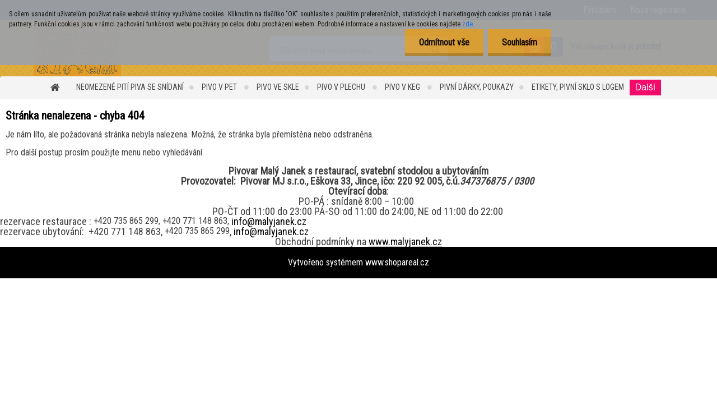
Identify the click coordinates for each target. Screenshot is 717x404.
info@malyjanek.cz (268, 221)
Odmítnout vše (444, 42)
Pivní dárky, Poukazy (477, 86)
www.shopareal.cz (397, 262)
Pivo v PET (220, 86)
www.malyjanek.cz (405, 241)
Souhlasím (519, 42)
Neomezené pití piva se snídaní (130, 86)
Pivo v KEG (403, 86)
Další (645, 87)
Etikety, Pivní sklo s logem (578, 86)
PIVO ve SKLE (278, 86)
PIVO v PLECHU (342, 86)
